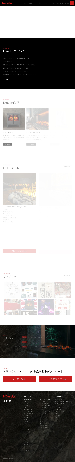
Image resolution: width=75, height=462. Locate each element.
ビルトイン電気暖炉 (28, 3)
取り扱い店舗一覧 (59, 403)
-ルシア (25, 420)
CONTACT (66, 3)
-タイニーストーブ (28, 412)
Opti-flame (26, 408)
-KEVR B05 (26, 442)
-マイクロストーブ (28, 410)
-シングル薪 (43, 414)
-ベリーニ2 (26, 424)
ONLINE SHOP (60, 3)
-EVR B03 (26, 438)
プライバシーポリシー (60, 420)
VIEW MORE (7, 79)
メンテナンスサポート (60, 412)
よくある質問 (58, 410)
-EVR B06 (26, 444)
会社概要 (57, 416)
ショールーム (58, 405)
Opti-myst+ (43, 416)
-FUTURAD (26, 450)
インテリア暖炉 (37, 3)
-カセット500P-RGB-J (45, 403)
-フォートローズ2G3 (28, 403)
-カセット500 (43, 407)
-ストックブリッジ (28, 422)
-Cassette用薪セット (45, 411)
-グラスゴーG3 (27, 405)
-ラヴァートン (27, 426)
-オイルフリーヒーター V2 (30, 448)
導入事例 (54, 3)
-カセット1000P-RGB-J (45, 405)
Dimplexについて (59, 399)
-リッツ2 (26, 416)
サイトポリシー (58, 422)
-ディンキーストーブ (28, 414)
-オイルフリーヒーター (29, 446)
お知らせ (57, 418)
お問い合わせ (58, 414)
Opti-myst (26, 401)
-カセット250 (43, 409)
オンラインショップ (59, 424)
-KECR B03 (26, 436)
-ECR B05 (26, 440)
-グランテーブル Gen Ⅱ (46, 418)
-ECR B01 (26, 432)
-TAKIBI (42, 422)
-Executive (42, 420)
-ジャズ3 (26, 418)
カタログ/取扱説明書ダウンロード (63, 401)
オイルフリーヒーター (46, 3)
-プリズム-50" (43, 426)
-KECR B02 (26, 434)
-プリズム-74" (43, 428)
